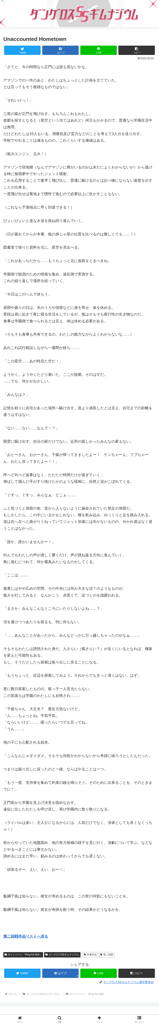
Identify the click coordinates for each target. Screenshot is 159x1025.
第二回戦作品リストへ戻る (25, 936)
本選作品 (90, 954)
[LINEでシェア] (98, 50)
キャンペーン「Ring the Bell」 (23, 954)
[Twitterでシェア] (22, 50)
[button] (136, 50)
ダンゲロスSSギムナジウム (62, 954)
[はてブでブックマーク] (60, 50)
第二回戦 (106, 954)
